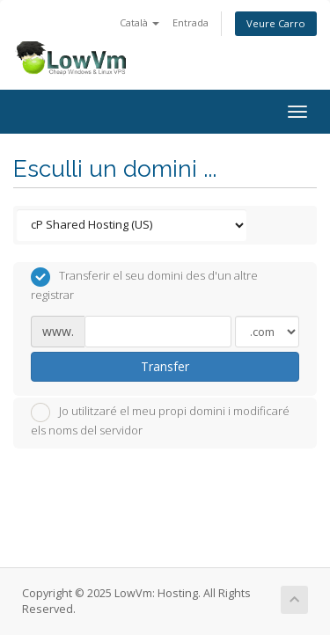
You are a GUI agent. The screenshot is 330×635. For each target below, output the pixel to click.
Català (139, 22)
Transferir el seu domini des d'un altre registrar (144, 285)
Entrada (190, 22)
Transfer (165, 366)
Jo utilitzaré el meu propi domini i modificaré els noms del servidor (160, 420)
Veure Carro (275, 23)
